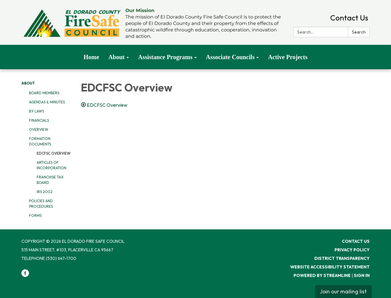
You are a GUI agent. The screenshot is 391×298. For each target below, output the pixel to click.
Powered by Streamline (322, 275)
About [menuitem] (116, 57)
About (28, 83)
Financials (39, 120)
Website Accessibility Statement (330, 267)
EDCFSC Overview (54, 153)
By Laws (36, 111)
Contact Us (349, 18)
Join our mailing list (343, 291)
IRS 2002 (45, 191)
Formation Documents (40, 141)
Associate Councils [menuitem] (230, 57)
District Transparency (342, 258)
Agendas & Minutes (47, 102)
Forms (35, 215)
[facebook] (25, 275)
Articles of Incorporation (51, 165)
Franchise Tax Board (50, 180)
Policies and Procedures (41, 204)
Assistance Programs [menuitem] (165, 57)
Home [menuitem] (91, 57)
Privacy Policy (352, 250)
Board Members (44, 93)
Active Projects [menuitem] (287, 57)
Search (359, 32)
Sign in (362, 275)
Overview (38, 129)
